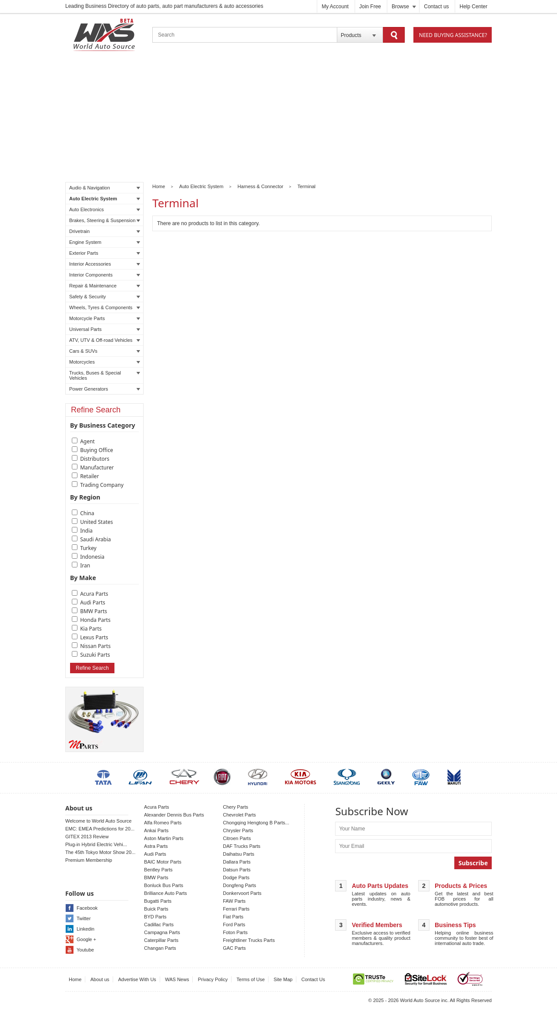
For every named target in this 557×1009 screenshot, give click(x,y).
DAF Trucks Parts (241, 846)
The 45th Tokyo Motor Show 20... (100, 852)
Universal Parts (104, 329)
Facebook (87, 908)
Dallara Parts (237, 861)
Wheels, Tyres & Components (104, 307)
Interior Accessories (104, 264)
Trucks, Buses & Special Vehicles (104, 375)
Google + (86, 939)
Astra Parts (156, 846)
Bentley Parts (158, 869)
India (86, 530)
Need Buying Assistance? (453, 35)
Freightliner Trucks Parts (249, 940)
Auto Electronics (104, 209)
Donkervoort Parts (242, 893)
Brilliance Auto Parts (165, 893)
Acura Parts (94, 593)
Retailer (89, 476)
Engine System (104, 242)
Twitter (84, 918)
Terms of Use (251, 979)
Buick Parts (156, 908)
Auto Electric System (104, 198)
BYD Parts (155, 916)
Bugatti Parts (157, 901)
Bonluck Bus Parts (163, 885)
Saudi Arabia (95, 539)
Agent (87, 441)
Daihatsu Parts (238, 854)
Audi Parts (92, 602)
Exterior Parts (104, 253)
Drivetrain (104, 231)
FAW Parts (234, 901)
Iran (85, 565)
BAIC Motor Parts (162, 861)
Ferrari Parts (236, 908)
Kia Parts (90, 628)
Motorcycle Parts (104, 318)
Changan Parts (160, 948)
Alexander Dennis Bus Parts (174, 814)
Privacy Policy (213, 979)
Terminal (307, 186)
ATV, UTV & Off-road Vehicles (104, 340)
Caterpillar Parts (161, 940)
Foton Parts (235, 932)
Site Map (283, 979)
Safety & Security (104, 296)
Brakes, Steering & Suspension (104, 220)
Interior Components (104, 274)
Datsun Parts (237, 869)
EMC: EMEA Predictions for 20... (99, 828)
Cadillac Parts (159, 924)
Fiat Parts (233, 916)
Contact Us (313, 979)
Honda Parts (95, 620)
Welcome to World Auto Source (98, 820)
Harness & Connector (260, 186)
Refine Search (92, 668)
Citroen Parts (237, 838)
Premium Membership (88, 860)
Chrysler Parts (238, 830)
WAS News (177, 979)
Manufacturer (97, 467)
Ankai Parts (156, 830)
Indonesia (92, 556)
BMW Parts (93, 611)
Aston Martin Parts (163, 838)
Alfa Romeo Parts (162, 822)
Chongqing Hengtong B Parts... (256, 822)
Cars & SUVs (104, 351)
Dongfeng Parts (239, 885)
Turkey (88, 548)
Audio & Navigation (104, 187)
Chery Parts (235, 807)
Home (158, 186)
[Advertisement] (278, 118)
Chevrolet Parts (239, 814)
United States (96, 522)
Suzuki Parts (95, 654)
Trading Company (102, 485)
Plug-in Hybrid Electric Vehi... (96, 844)
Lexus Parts (94, 637)
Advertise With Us (137, 979)
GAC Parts (234, 948)
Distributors (94, 458)
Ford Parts (234, 924)
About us (100, 979)
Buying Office (96, 450)
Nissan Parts (95, 646)
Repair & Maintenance (104, 285)
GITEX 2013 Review (87, 836)
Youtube (85, 949)
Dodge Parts (236, 877)
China (87, 513)
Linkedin (85, 928)
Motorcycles (104, 361)
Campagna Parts (162, 932)
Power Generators (104, 388)
